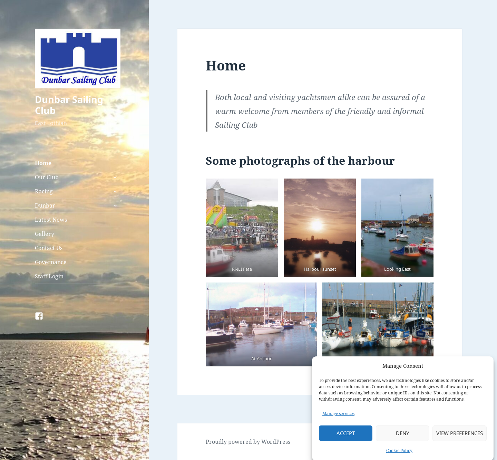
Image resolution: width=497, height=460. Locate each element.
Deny (402, 437)
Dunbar (45, 205)
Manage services (338, 418)
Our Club (47, 177)
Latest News (51, 219)
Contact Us (48, 248)
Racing (44, 191)
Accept (346, 437)
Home (43, 163)
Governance (51, 262)
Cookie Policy (399, 454)
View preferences (459, 437)
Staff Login (49, 276)
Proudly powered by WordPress (248, 441)
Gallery (44, 234)
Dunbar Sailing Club (69, 105)
